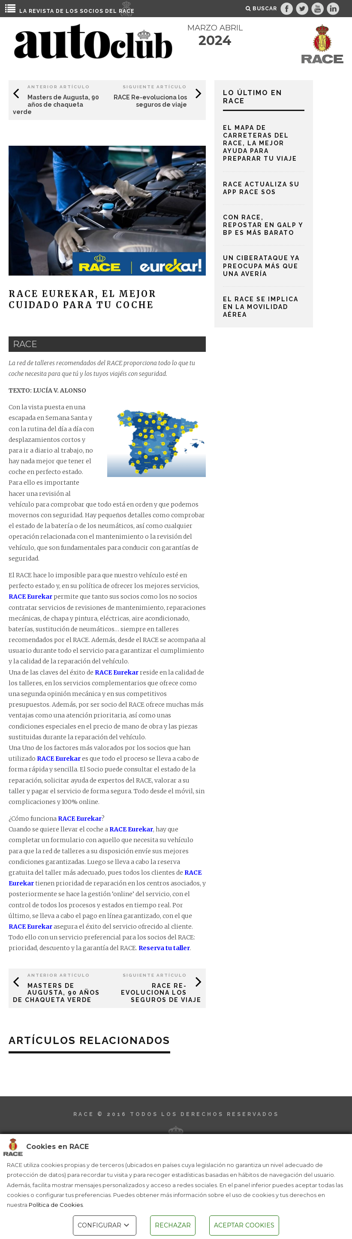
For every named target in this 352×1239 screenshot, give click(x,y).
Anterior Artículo (58, 86)
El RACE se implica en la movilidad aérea (260, 307)
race (25, 344)
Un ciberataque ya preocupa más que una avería (261, 266)
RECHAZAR (173, 1225)
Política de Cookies (56, 1204)
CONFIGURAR (105, 1225)
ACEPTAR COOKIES (244, 1225)
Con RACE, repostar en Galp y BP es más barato (263, 225)
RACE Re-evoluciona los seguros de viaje (150, 101)
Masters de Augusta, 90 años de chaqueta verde (56, 104)
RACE (127, 11)
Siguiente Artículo (155, 86)
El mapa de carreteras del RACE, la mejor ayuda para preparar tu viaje (260, 143)
